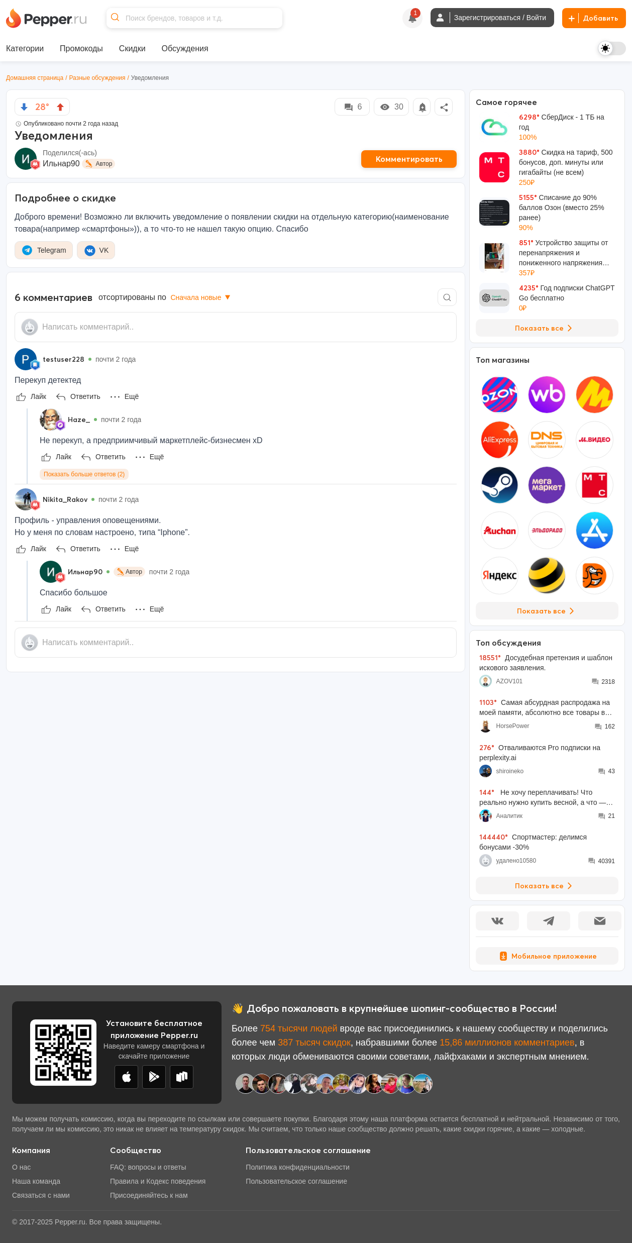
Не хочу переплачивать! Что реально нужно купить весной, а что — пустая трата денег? (542, 797)
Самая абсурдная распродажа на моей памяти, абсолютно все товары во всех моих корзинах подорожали (544, 707)
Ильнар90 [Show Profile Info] (85, 571)
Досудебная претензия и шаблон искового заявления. (545, 662)
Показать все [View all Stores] (547, 611)
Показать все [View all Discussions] (545, 886)
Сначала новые (201, 297)
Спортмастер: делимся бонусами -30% (533, 842)
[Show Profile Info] (26, 359)
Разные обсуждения (97, 77)
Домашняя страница (34, 77)
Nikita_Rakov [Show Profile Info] (65, 499)
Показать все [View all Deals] (545, 328)
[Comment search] (447, 297)
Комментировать (409, 159)
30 (391, 107)
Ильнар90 (61, 163)
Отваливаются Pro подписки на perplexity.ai (539, 752)
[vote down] (24, 107)
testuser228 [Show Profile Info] (63, 359)
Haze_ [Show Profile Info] (79, 419)
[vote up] (60, 107)
